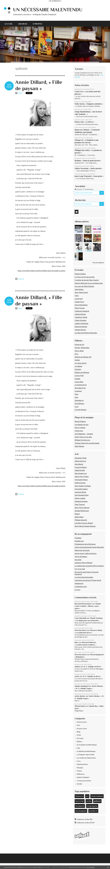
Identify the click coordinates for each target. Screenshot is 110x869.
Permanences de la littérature (85, 544)
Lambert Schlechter (81, 323)
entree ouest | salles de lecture (85, 553)
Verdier (77, 360)
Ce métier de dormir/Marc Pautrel (87, 280)
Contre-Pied (79, 375)
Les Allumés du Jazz (81, 424)
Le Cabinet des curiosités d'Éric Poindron (89, 566)
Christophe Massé (81, 480)
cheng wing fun (92, 806)
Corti (76, 407)
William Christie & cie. (82, 440)
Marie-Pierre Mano (82, 476)
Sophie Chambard (83, 777)
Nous (76, 394)
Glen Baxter (79, 464)
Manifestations (82, 764)
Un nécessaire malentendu (47, 9)
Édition (79, 741)
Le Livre (77, 590)
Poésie (79, 771)
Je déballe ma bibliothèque (86, 751)
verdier (88, 801)
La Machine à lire (81, 586)
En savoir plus (91, 867)
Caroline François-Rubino (84, 523)
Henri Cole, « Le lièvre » (84, 122)
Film (78, 748)
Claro (77, 295)
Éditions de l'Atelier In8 (83, 357)
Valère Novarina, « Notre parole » (88, 168)
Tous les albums (98, 262)
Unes (76, 397)
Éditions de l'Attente (82, 372)
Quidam (77, 379)
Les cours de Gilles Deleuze (84, 286)
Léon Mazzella (80, 618)
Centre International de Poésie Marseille (89, 547)
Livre (79, 761)
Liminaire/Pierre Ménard (83, 563)
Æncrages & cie (80, 388)
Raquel (77, 514)
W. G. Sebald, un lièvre (92, 667)
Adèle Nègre (79, 517)
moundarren (93, 811)
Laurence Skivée (80, 492)
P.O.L (76, 354)
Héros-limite (79, 351)
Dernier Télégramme (82, 348)
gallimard (97, 801)
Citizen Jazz (79, 431)
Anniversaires (82, 722)
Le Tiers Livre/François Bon (85, 277)
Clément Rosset (80, 330)
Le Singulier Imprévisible (85, 754)
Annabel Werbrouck (82, 511)
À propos (37, 24)
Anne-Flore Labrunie (82, 508)
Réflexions (81, 774)
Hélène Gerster (80, 483)
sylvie (77, 676)
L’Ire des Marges (80, 410)
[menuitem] (10, 24)
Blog (78, 732)
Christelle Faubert (81, 489)
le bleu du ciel (79, 344)
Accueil (9, 24)
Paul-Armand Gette (82, 495)
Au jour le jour (82, 728)
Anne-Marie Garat (81, 292)
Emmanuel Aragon (81, 501)
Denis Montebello (81, 305)
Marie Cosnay (80, 308)
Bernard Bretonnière (83, 604)
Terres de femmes (81, 556)
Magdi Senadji (80, 470)
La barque (78, 391)
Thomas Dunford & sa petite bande (87, 443)
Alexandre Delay (81, 458)
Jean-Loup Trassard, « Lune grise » (89, 176)
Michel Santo (80, 706)
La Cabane (78, 366)
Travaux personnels (84, 781)
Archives (22, 24)
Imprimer (19, 279)
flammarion (79, 796)
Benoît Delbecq (80, 421)
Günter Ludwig (80, 498)
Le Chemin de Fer (81, 385)
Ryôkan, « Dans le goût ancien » (88, 161)
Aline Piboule (79, 446)
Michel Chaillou (80, 274)
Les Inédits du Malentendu (86, 758)
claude (77, 667)
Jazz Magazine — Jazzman (84, 434)
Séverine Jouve (81, 630)
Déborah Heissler (81, 327)
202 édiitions (79, 403)
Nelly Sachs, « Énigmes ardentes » (89, 104)
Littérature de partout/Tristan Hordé (88, 580)
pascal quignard (81, 811)
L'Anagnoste (79, 583)
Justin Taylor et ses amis (83, 437)
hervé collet (79, 801)
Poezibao (78, 538)
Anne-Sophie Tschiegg (83, 486)
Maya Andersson (81, 473)
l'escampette (79, 806)
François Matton (81, 467)
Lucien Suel (79, 299)
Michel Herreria (80, 461)
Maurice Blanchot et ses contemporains (89, 283)
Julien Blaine (79, 289)
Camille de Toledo (81, 317)
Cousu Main (79, 382)
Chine (79, 735)
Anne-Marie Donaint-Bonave (85, 526)
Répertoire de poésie (82, 550)
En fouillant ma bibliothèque (87, 745)
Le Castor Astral (80, 363)
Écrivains (80, 738)
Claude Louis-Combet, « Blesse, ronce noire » (88, 606)
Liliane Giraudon (80, 320)
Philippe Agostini (81, 520)
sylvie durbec (80, 696)
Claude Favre (79, 302)
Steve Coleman (80, 427)
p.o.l (87, 796)
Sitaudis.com (79, 541)
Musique (80, 768)
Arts (78, 725)
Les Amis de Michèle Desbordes (86, 333)
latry (76, 642)
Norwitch (78, 560)
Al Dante (78, 369)
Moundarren (79, 400)
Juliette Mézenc (80, 314)
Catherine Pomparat (82, 311)
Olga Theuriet (80, 504)
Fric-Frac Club (80, 569)
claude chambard (81, 686)
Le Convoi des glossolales (84, 577)
